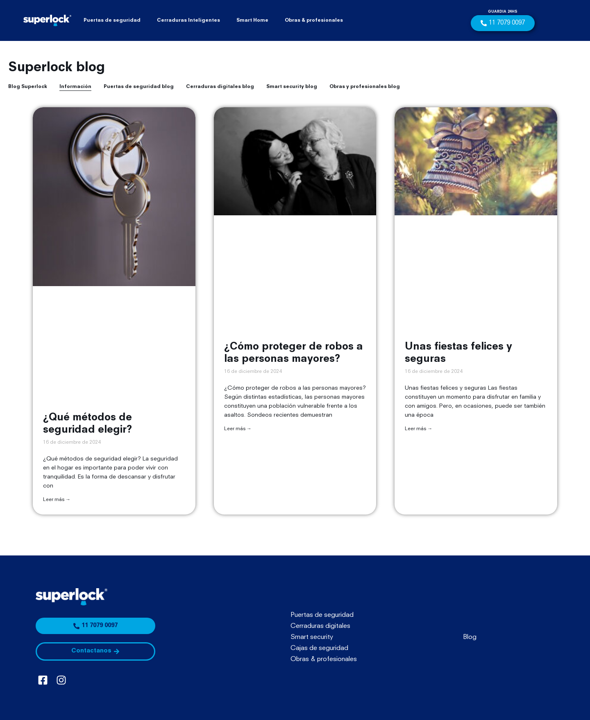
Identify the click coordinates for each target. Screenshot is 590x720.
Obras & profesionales (314, 20)
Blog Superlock (27, 86)
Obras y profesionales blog (364, 86)
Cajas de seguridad (319, 648)
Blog (470, 637)
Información (75, 86)
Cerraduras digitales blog (220, 86)
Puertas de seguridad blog (139, 86)
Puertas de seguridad (112, 20)
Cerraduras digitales (320, 626)
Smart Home (252, 20)
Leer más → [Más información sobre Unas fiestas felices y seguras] (418, 429)
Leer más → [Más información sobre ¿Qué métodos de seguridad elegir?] (56, 499)
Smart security (311, 637)
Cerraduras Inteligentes (188, 20)
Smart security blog (291, 86)
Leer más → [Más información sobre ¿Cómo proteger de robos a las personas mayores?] (238, 429)
